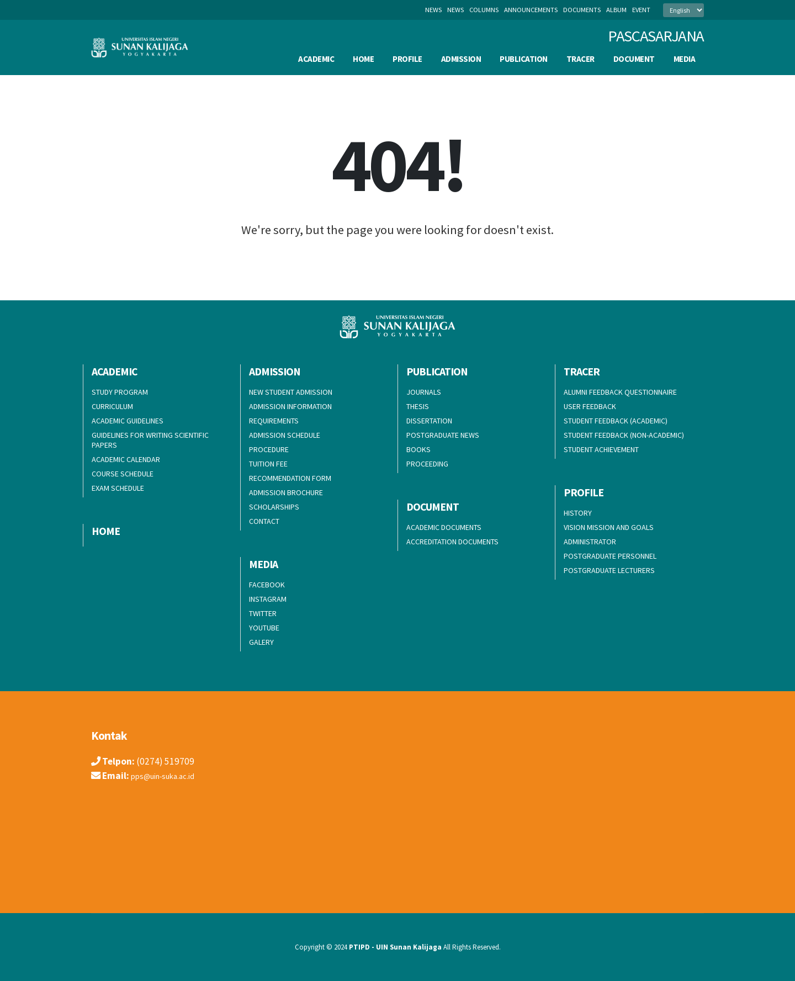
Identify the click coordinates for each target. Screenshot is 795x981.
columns (484, 10)
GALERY (261, 642)
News (433, 10)
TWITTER (263, 613)
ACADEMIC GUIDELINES (127, 421)
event (641, 10)
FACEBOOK (267, 585)
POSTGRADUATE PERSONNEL (610, 556)
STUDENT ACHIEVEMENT (601, 449)
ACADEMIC (316, 59)
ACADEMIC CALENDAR (126, 459)
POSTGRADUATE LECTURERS (609, 570)
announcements (531, 10)
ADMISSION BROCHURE (286, 492)
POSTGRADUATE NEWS (442, 435)
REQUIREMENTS (274, 421)
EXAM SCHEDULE (118, 488)
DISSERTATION (429, 421)
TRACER (580, 59)
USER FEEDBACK (590, 406)
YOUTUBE (264, 628)
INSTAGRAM (268, 599)
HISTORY (578, 513)
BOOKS (418, 449)
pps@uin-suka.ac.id (170, 776)
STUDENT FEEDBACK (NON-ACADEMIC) (624, 435)
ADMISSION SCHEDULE (284, 435)
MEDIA (685, 59)
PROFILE (407, 59)
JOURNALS (423, 392)
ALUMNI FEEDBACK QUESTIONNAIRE (620, 392)
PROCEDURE (269, 449)
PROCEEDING (427, 464)
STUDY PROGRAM (120, 392)
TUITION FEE (268, 464)
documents (582, 10)
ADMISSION (461, 59)
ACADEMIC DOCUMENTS (443, 527)
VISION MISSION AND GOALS (609, 527)
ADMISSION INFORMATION (290, 406)
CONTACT (264, 521)
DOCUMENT (634, 59)
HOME (363, 59)
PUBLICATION (524, 59)
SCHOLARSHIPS (274, 507)
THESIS (417, 406)
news (455, 10)
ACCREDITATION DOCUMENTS (452, 542)
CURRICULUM (112, 406)
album (616, 10)
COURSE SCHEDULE (122, 474)
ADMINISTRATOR (590, 542)
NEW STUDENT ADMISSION (290, 392)
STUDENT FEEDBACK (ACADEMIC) (615, 421)
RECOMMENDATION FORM (290, 478)
